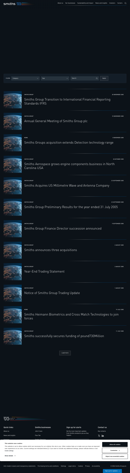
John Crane (38, 433)
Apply (104, 78)
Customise (115, 462)
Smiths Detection (40, 441)
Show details (9, 467)
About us (6, 433)
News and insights (9, 437)
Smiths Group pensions (11, 450)
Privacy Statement (77, 448)
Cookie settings (9, 462)
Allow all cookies (115, 456)
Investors (6, 441)
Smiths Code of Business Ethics (14, 445)
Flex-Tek (38, 437)
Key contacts (102, 433)
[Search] (125, 3)
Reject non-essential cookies (115, 468)
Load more (65, 354)
